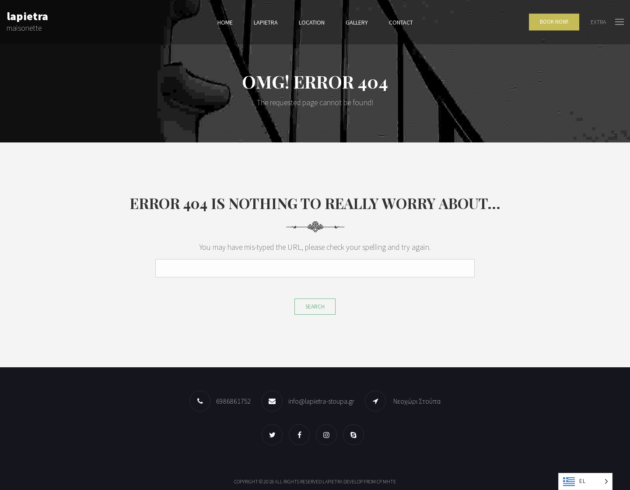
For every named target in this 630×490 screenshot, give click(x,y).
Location (312, 22)
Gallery (357, 22)
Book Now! (554, 22)
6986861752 (233, 401)
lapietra (266, 22)
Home (225, 22)
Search (315, 306)
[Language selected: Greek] (585, 481)
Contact (401, 22)
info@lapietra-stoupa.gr (321, 401)
